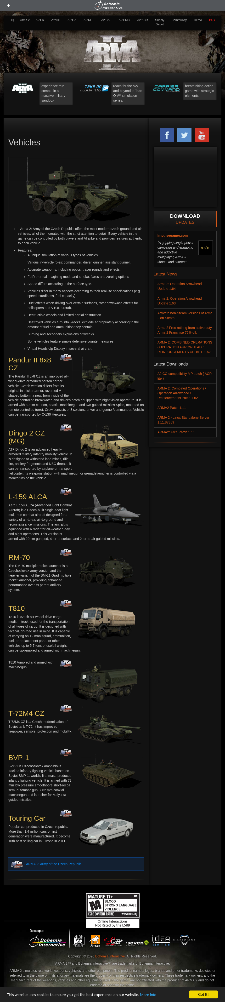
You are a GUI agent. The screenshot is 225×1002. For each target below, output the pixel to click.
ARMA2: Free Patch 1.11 (176, 432)
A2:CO (55, 20)
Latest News (165, 274)
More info (148, 994)
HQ (12, 20)
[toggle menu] (8, 5)
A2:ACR (142, 20)
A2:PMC (124, 20)
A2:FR (40, 20)
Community (179, 20)
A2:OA (72, 20)
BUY (212, 20)
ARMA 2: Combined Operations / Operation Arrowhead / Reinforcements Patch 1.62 (182, 393)
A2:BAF (106, 20)
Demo (198, 20)
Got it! (203, 994)
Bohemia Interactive (110, 956)
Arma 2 (25, 20)
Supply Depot (159, 22)
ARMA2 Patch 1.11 (172, 408)
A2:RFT (89, 20)
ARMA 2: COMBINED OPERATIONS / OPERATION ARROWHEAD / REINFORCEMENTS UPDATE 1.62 (185, 347)
